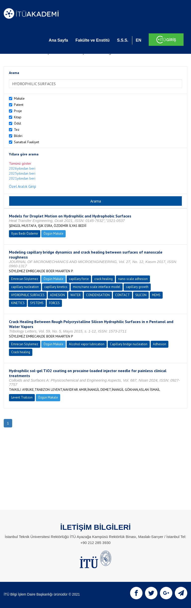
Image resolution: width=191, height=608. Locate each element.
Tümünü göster (20, 163)
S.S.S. (122, 40)
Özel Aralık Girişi (22, 186)
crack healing (103, 279)
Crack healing (20, 352)
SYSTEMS (37, 303)
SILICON (140, 295)
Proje (18, 111)
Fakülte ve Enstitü (92, 40)
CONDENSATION (98, 295)
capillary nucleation (25, 287)
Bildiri (18, 136)
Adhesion (159, 344)
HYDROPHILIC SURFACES (28, 295)
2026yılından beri (22, 168)
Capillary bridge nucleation (128, 344)
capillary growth (137, 287)
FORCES (54, 303)
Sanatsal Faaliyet (26, 142)
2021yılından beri (22, 178)
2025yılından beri (22, 173)
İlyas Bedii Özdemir (24, 233)
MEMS (156, 295)
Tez (16, 129)
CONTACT (122, 295)
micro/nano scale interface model (96, 287)
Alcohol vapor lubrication (86, 344)
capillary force (79, 279)
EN (138, 40)
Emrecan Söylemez (24, 279)
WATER (75, 295)
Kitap (17, 117)
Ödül (17, 123)
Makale (19, 98)
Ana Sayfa (58, 40)
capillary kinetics (55, 287)
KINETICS (18, 303)
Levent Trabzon (22, 397)
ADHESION (57, 295)
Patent (18, 104)
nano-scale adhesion (133, 279)
